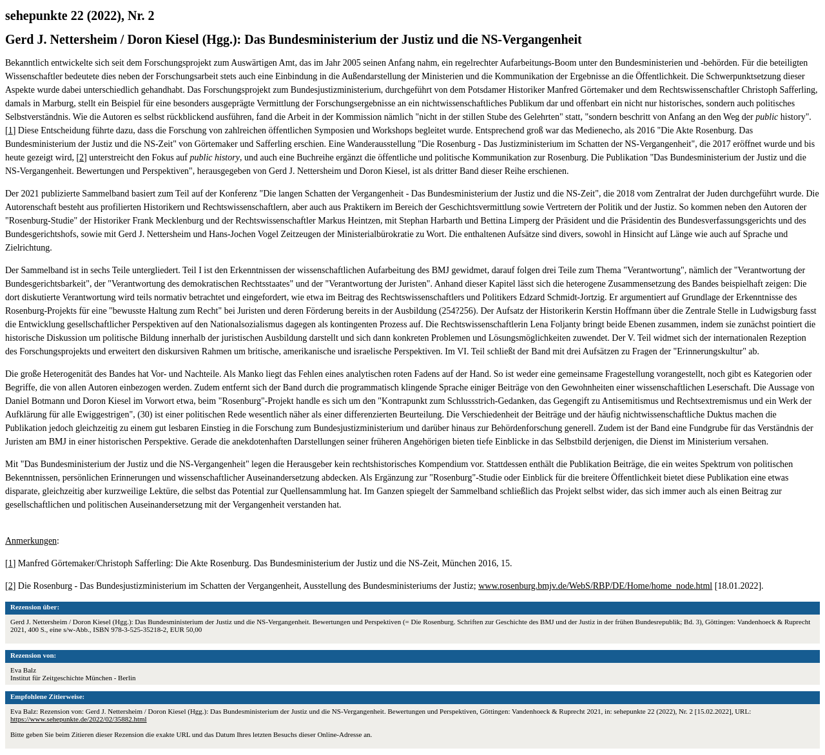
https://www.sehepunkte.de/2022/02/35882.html (78, 719)
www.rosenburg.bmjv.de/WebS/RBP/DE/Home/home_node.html (595, 586)
